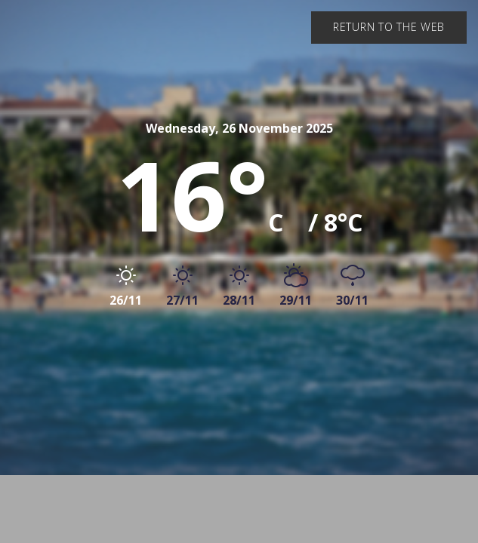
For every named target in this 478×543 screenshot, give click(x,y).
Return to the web (389, 27)
